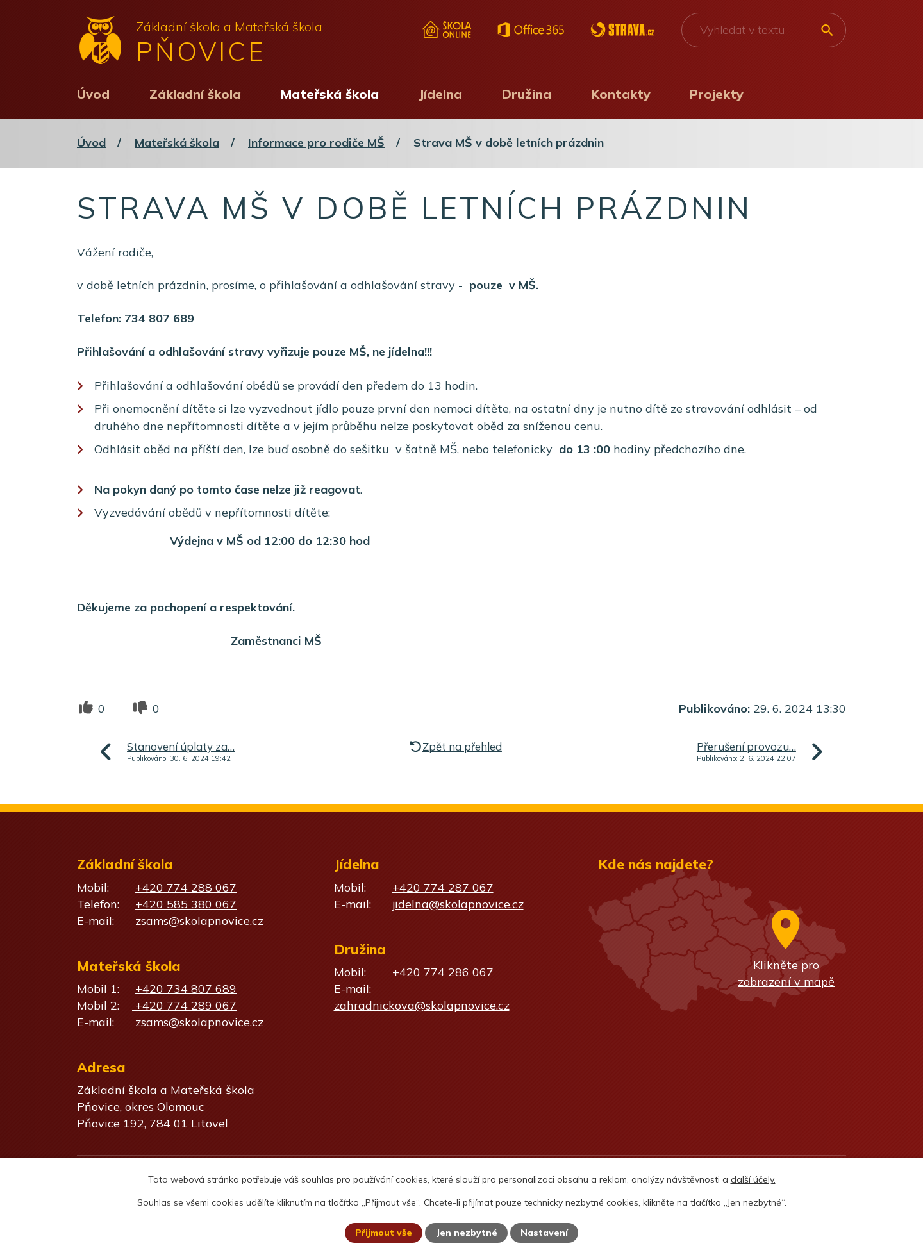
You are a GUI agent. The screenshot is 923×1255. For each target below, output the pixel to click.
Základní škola (195, 94)
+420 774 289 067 (184, 1005)
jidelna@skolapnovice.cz (458, 904)
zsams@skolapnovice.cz (199, 920)
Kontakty (621, 94)
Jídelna (440, 94)
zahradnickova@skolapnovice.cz (422, 1005)
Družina (526, 94)
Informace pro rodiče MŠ (316, 142)
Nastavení (545, 1232)
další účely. (753, 1178)
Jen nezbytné (467, 1232)
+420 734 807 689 (186, 988)
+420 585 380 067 (186, 904)
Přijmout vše (383, 1232)
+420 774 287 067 (443, 887)
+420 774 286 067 (443, 972)
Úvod (93, 94)
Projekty (717, 94)
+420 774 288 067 (186, 887)
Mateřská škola (330, 94)
